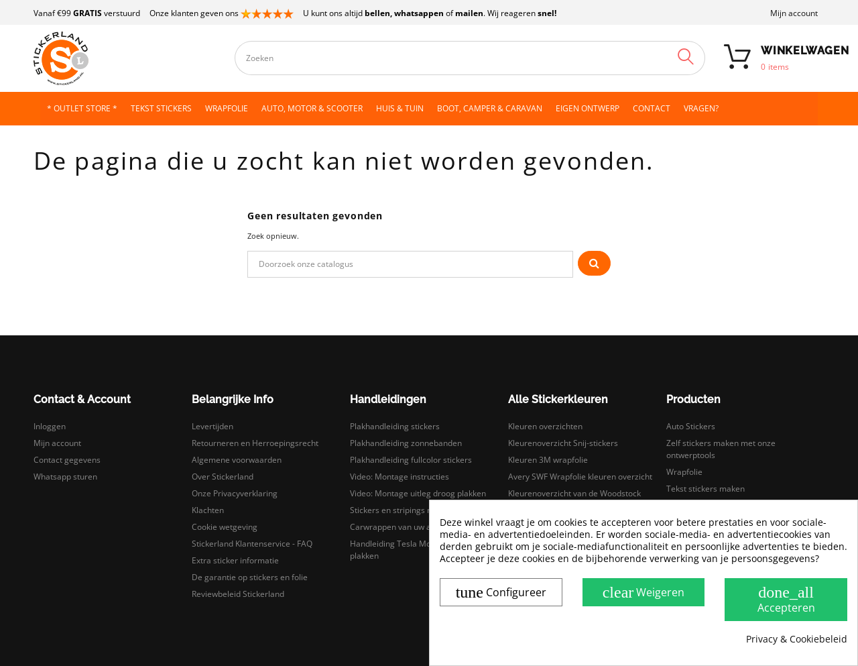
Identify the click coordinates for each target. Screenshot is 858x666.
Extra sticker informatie (235, 560)
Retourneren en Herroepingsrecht (255, 443)
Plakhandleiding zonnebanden (406, 443)
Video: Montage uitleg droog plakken (418, 493)
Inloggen (50, 426)
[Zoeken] (410, 264)
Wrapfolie (684, 472)
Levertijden (212, 426)
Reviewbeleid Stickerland (238, 594)
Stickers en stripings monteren (407, 510)
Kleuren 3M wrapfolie (548, 459)
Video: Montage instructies (399, 476)
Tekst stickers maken (705, 488)
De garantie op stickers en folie (250, 577)
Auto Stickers (690, 426)
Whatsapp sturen (65, 476)
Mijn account (794, 13)
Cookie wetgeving (224, 527)
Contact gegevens (67, 459)
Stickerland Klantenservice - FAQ (252, 543)
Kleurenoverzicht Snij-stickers (563, 443)
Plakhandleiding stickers (395, 426)
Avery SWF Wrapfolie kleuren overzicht (580, 476)
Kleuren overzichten (545, 426)
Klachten (208, 510)
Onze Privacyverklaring (235, 493)
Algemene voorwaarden (237, 459)
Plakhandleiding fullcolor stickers (411, 459)
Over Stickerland (222, 476)
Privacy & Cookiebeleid (796, 639)
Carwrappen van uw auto (396, 527)
